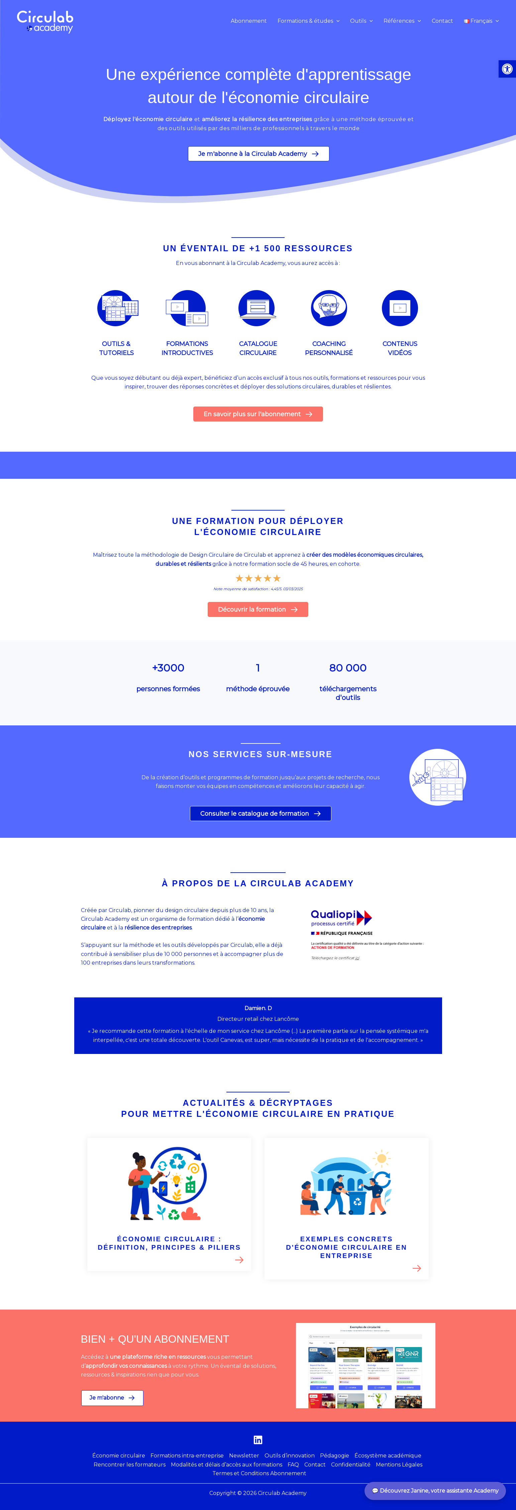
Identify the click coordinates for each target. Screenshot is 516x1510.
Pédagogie (334, 1455)
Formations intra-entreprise (187, 1455)
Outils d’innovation (290, 1455)
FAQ (293, 1464)
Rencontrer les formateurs (130, 1464)
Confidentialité (351, 1464)
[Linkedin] (258, 1440)
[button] (308, 21)
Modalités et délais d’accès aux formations (226, 1464)
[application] (336, 21)
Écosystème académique (387, 1455)
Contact (315, 1464)
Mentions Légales (399, 1464)
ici (357, 958)
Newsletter (244, 1455)
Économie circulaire (118, 1455)
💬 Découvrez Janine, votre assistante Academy (435, 1491)
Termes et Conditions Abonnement (259, 1473)
